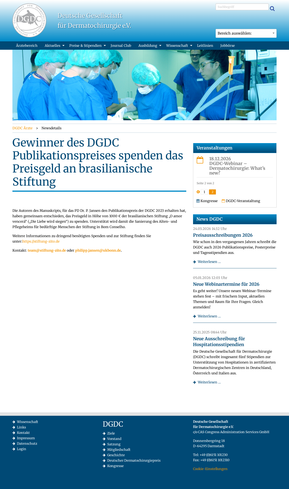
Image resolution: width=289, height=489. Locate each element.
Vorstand (114, 439)
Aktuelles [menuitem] (52, 45)
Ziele (111, 433)
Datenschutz (27, 444)
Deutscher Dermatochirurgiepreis (134, 460)
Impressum (26, 438)
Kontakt (23, 433)
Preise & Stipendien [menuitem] (85, 45)
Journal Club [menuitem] (121, 45)
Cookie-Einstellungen (210, 469)
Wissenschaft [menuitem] (177, 45)
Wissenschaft (27, 422)
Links (21, 427)
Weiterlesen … (209, 262)
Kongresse (115, 466)
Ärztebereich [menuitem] (26, 45)
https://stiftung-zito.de (41, 241)
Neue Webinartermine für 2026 (226, 284)
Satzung (114, 444)
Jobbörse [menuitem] (227, 45)
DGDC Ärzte (22, 128)
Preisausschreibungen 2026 (223, 235)
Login (21, 449)
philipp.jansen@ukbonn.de (98, 250)
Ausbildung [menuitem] (147, 45)
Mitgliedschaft (119, 450)
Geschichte (116, 455)
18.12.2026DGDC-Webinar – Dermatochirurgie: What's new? (237, 166)
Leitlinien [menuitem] (205, 45)
